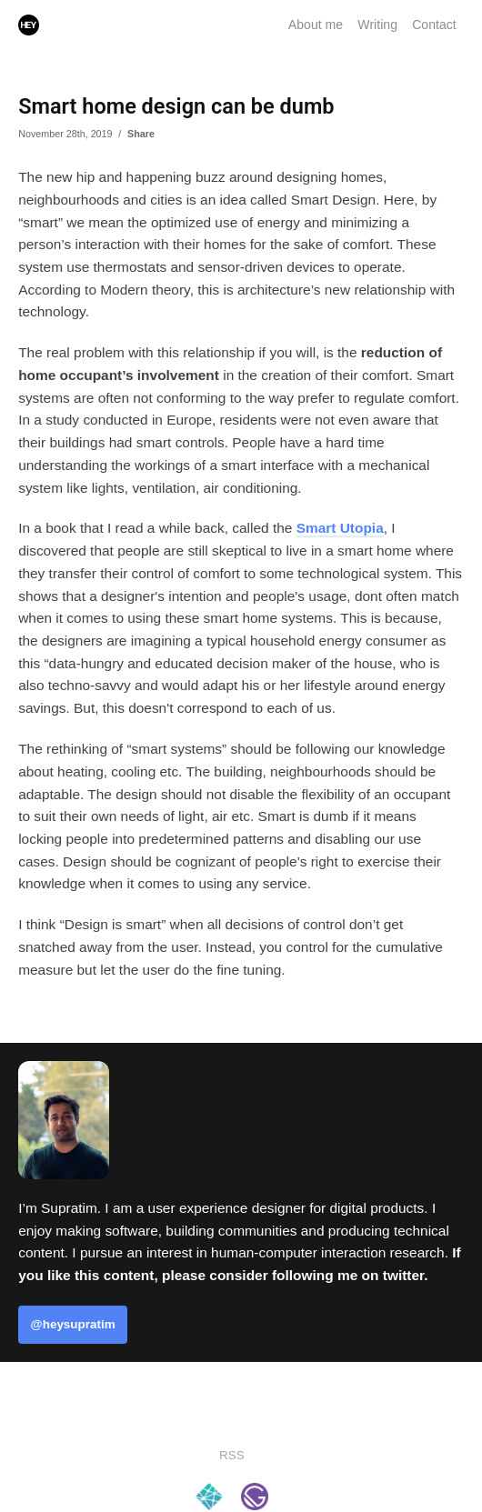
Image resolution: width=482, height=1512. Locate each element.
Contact (434, 24)
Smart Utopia (340, 528)
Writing (377, 24)
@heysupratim (73, 1324)
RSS (232, 1455)
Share (141, 133)
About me (315, 24)
